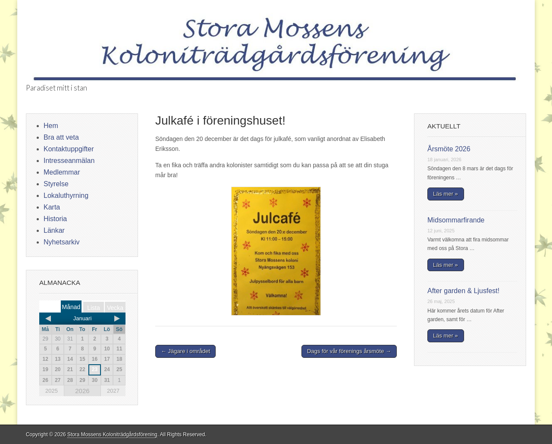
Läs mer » (445, 194)
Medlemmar (62, 172)
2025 (51, 391)
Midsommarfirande (455, 220)
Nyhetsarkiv (62, 242)
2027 (113, 391)
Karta (52, 207)
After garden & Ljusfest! (463, 290)
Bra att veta (61, 137)
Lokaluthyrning (66, 195)
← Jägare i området (185, 351)
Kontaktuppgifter (69, 149)
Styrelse (56, 184)
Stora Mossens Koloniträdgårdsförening (112, 434)
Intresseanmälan (69, 160)
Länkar (54, 230)
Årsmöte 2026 (448, 149)
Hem (51, 125)
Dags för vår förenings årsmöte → (349, 351)
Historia (55, 218)
